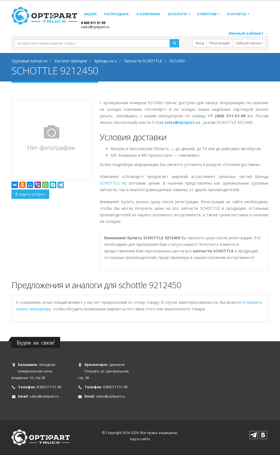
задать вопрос (30, 194)
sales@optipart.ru (95, 27)
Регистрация (219, 43)
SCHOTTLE (109, 183)
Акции (90, 14)
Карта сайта (140, 439)
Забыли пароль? (249, 43)
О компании (148, 14)
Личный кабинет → (248, 33)
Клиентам (207, 14)
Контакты (236, 14)
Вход (200, 43)
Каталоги (177, 14)
